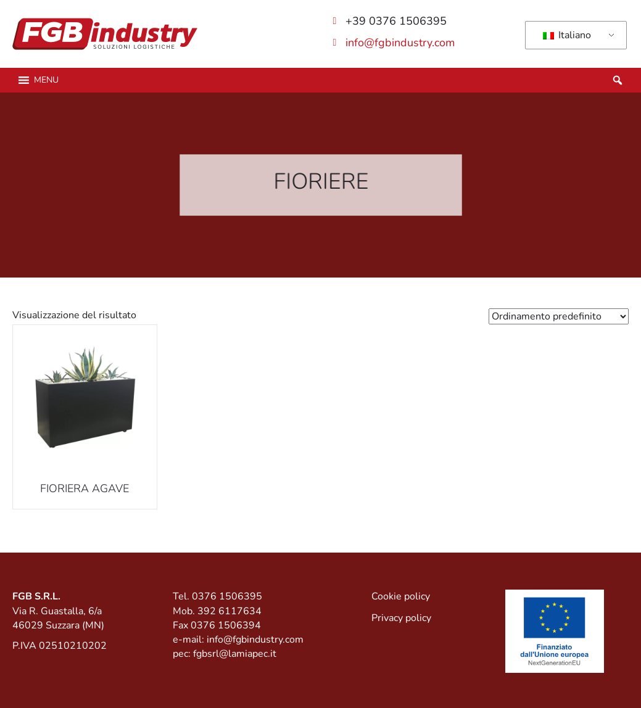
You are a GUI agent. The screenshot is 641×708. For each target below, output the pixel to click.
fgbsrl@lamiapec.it (234, 654)
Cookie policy (400, 596)
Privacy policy (401, 618)
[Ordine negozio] (559, 316)
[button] (46, 80)
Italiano (567, 35)
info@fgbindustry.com (400, 42)
